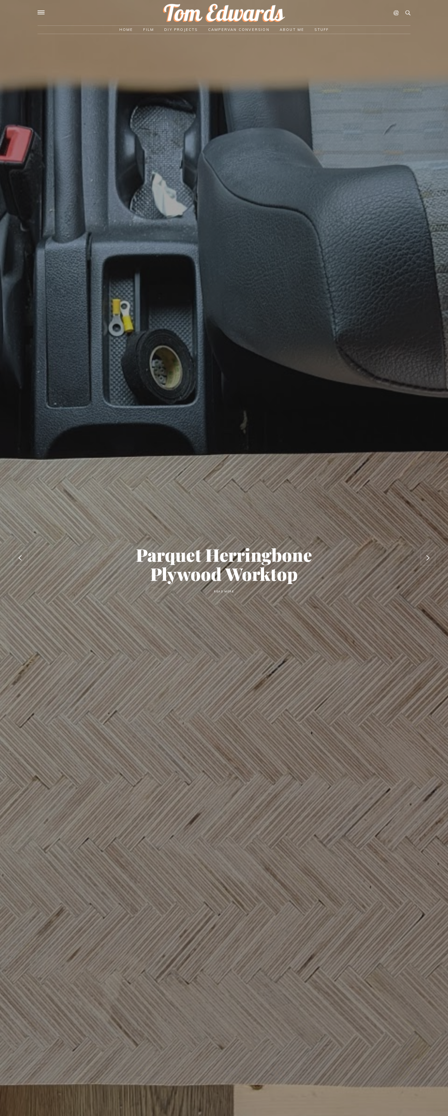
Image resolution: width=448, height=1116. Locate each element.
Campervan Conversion (239, 29)
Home (126, 29)
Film (148, 29)
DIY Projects (181, 29)
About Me (292, 29)
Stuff (321, 29)
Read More (224, 591)
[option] (224, 558)
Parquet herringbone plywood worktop (224, 564)
